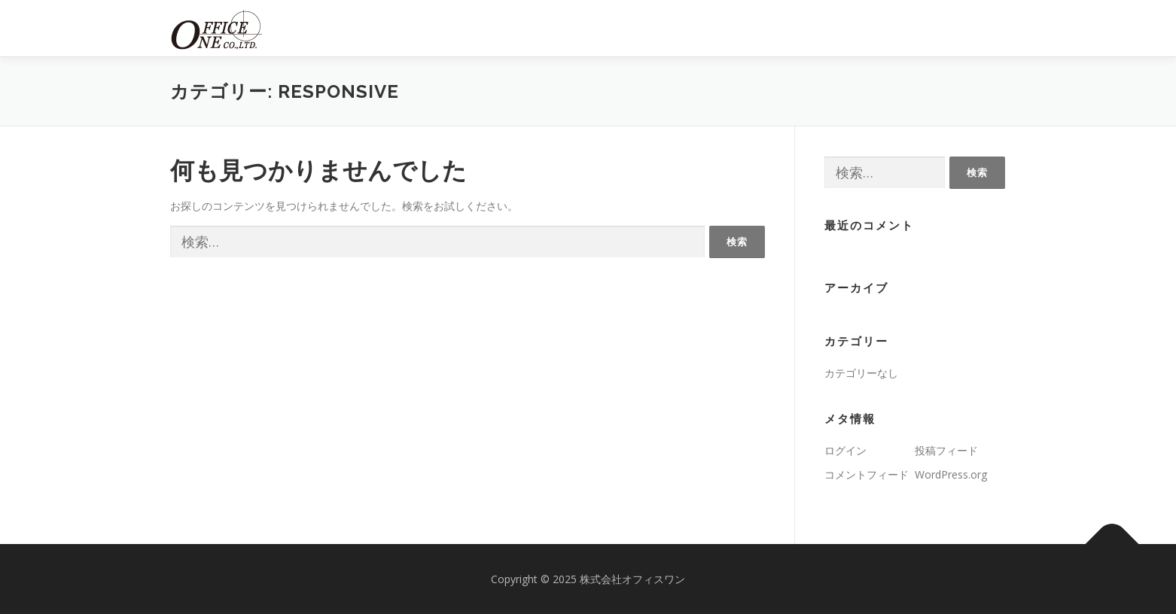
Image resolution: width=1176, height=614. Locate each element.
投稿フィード (946, 450)
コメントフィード (866, 474)
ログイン (845, 450)
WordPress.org (951, 474)
